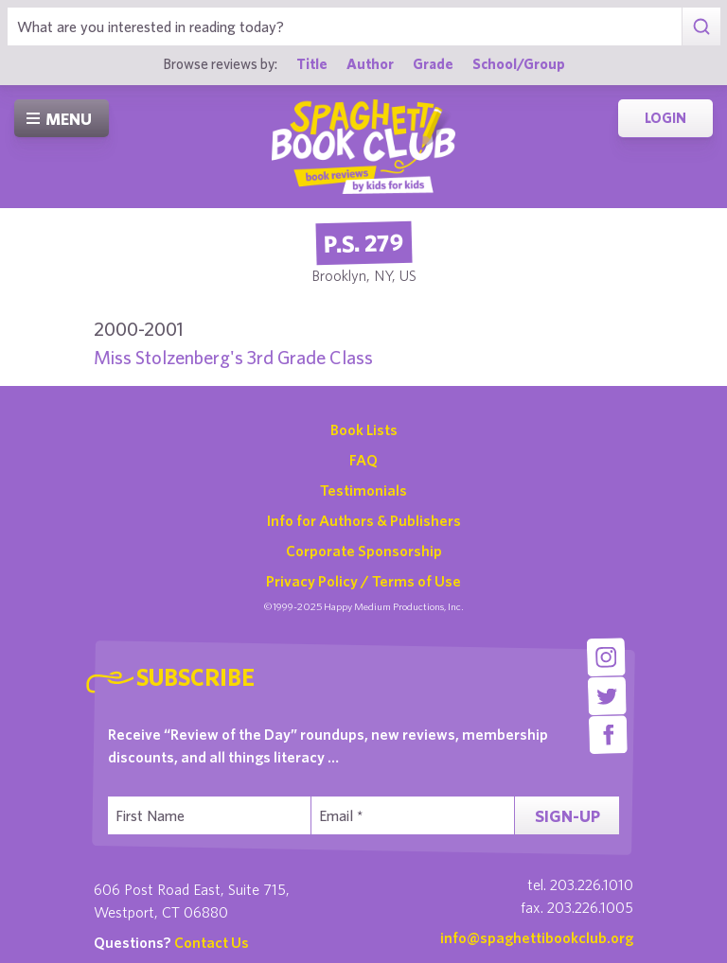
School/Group (518, 63)
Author (370, 63)
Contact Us (211, 942)
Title (312, 63)
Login (665, 118)
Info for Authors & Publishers (364, 520)
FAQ (363, 459)
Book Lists (364, 429)
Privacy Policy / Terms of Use (363, 580)
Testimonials (363, 490)
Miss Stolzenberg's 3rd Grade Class (233, 357)
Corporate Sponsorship (364, 550)
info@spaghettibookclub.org (536, 937)
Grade (433, 63)
